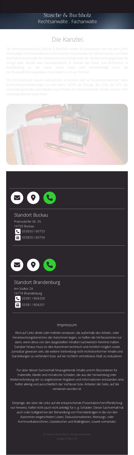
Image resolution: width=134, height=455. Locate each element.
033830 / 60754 (33, 237)
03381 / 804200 (33, 298)
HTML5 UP (71, 438)
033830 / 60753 (33, 231)
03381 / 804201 (33, 304)
